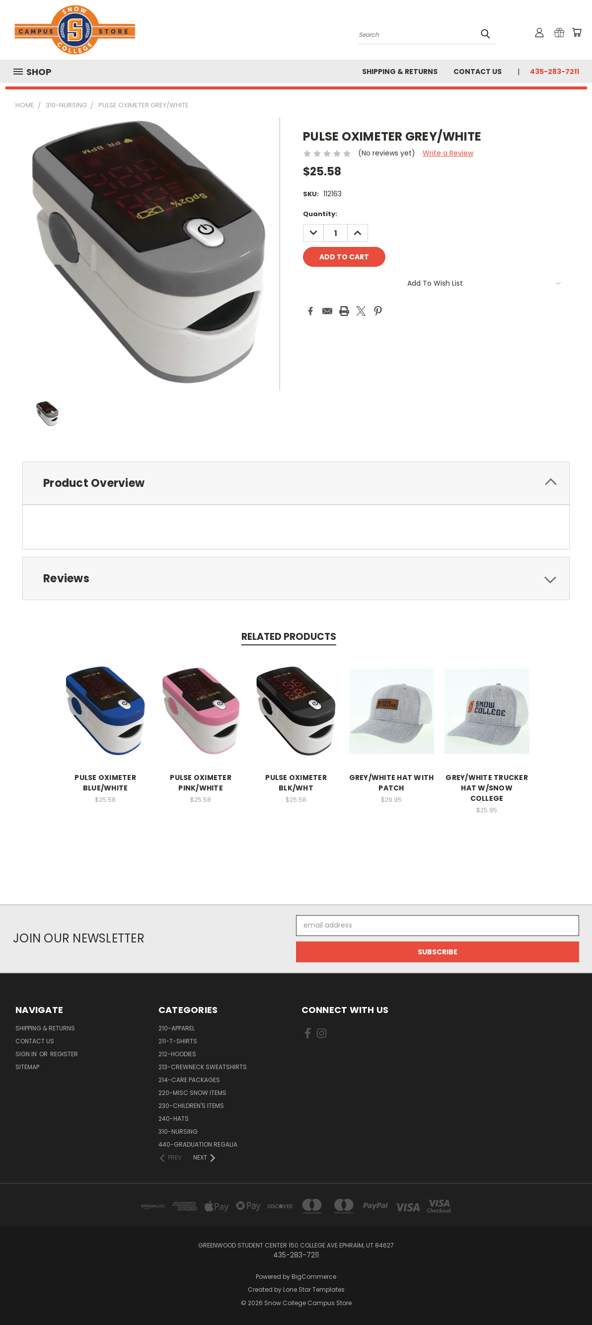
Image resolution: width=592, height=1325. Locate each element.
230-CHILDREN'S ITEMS (191, 1105)
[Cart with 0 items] (577, 32)
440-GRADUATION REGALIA (197, 1144)
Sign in (26, 1054)
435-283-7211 (554, 72)
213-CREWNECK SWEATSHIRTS (202, 1067)
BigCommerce (314, 1276)
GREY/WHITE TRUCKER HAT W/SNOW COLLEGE (486, 788)
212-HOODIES (177, 1054)
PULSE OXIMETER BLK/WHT (296, 783)
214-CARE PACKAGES (189, 1080)
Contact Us (477, 72)
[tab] (296, 483)
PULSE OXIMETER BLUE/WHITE (105, 783)
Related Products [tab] (288, 636)
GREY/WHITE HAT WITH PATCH (391, 783)
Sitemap (27, 1067)
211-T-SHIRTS (177, 1041)
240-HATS (173, 1118)
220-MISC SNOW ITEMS (192, 1093)
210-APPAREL (176, 1028)
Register (64, 1054)
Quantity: (320, 214)
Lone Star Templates (314, 1289)
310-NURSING (178, 1131)
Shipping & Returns (400, 72)
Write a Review (448, 153)
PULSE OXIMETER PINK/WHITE (200, 783)
